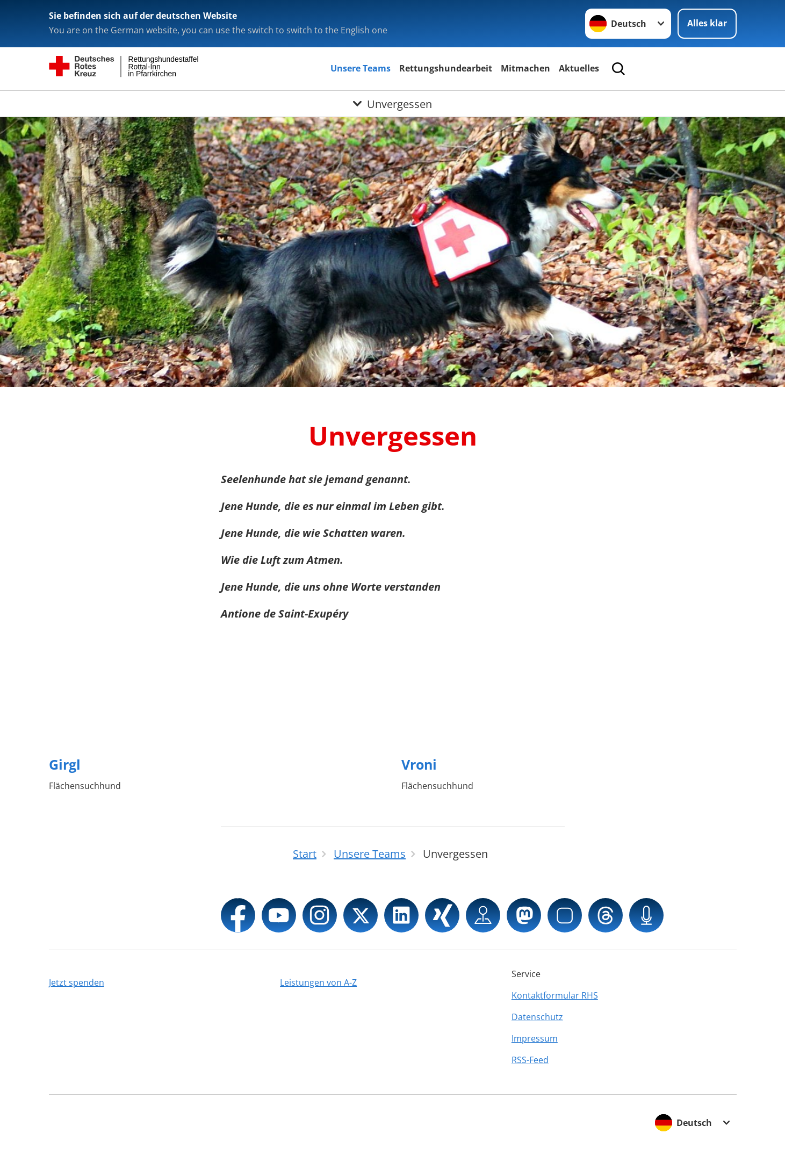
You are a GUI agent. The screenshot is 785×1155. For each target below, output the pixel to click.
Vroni (419, 764)
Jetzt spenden (76, 982)
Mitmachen (525, 68)
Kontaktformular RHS (555, 995)
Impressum (535, 1038)
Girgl (65, 764)
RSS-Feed (530, 1060)
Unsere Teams (360, 68)
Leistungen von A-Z (318, 982)
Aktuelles (579, 68)
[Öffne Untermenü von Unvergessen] (392, 104)
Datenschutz (537, 1017)
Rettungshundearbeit (445, 68)
